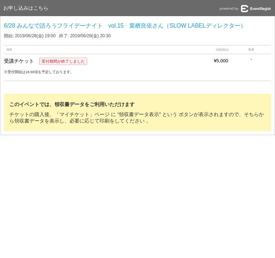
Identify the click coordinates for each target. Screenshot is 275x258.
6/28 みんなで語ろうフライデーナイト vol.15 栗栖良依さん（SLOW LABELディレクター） (125, 26)
